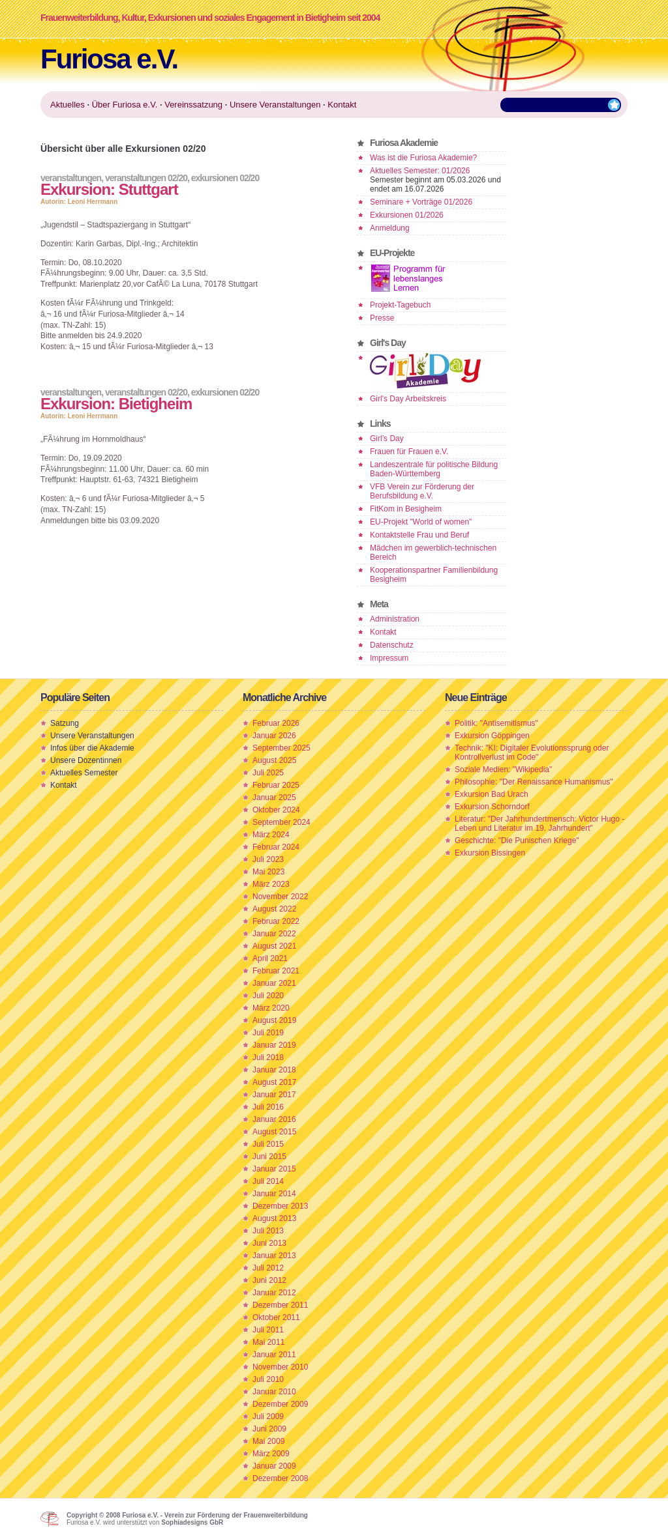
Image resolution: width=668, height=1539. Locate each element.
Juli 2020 (268, 995)
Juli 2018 (268, 1057)
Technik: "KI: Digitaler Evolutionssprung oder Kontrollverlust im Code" (532, 752)
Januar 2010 (274, 1391)
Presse (382, 318)
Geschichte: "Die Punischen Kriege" (517, 840)
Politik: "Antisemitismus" (496, 723)
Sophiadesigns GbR (192, 1522)
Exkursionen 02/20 (225, 178)
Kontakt (383, 632)
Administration (394, 619)
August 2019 (274, 1020)
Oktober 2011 (276, 1317)
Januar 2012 (274, 1292)
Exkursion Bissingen (490, 852)
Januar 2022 (274, 933)
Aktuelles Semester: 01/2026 (420, 170)
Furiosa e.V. (108, 59)
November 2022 (280, 896)
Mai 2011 (268, 1342)
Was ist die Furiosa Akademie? (423, 157)
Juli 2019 (268, 1032)
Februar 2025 (275, 785)
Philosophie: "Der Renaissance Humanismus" (534, 781)
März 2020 (271, 1008)
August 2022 (274, 908)
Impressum (389, 658)
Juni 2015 (269, 1156)
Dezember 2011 (280, 1305)
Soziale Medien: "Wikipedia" (503, 769)
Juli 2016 (268, 1107)
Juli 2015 (268, 1144)
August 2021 (274, 946)
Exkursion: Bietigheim (116, 403)
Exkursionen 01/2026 (407, 215)
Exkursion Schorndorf (492, 806)
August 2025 (274, 760)
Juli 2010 (268, 1379)
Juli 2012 (268, 1268)
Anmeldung (390, 228)
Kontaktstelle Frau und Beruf (419, 534)
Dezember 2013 (280, 1206)
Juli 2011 (268, 1329)
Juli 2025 (268, 772)
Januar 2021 (274, 983)
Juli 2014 (268, 1181)
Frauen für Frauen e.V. (409, 451)
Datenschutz (392, 645)
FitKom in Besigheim (406, 508)
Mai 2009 (268, 1441)
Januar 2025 (274, 797)
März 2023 (271, 884)
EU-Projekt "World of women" (421, 521)
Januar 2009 (274, 1466)
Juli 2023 (268, 859)
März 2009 (271, 1453)
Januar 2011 (274, 1354)
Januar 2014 (274, 1193)
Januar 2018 (274, 1069)
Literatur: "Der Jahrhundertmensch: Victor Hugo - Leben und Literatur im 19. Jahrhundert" (539, 823)
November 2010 (280, 1367)
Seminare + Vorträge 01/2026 (421, 202)
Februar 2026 (275, 723)
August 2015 (274, 1131)
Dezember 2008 (280, 1478)
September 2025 (281, 748)
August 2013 (274, 1218)
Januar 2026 (274, 735)
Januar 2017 (274, 1094)
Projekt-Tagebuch (400, 304)
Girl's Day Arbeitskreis (408, 398)
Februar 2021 (275, 970)
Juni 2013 (269, 1243)
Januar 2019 (274, 1045)
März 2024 (271, 834)
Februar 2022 (275, 921)
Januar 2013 (274, 1255)
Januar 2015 (274, 1168)
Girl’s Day (387, 438)
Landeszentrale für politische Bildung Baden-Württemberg (434, 469)
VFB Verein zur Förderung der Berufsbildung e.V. (422, 491)
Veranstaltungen (70, 178)
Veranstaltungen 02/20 (146, 178)
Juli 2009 (268, 1416)
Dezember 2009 (280, 1404)
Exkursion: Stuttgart (109, 189)
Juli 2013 (268, 1230)
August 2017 (274, 1082)
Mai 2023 (268, 871)
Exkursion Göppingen (492, 735)
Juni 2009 (269, 1428)
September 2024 (281, 822)
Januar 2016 (274, 1119)
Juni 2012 (269, 1280)
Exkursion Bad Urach (491, 794)
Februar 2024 (275, 847)
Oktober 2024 (276, 809)
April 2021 (270, 958)
